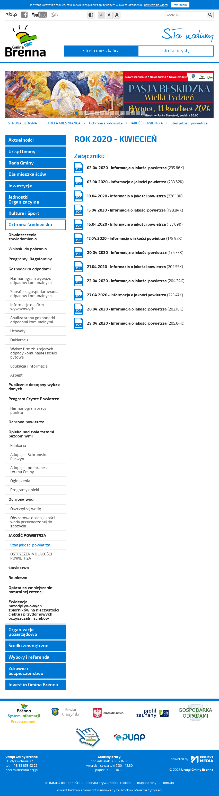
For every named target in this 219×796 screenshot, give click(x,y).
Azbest (16, 375)
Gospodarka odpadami (29, 268)
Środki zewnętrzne (28, 645)
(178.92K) (128, 238)
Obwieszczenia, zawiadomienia (23, 236)
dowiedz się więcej (156, 4)
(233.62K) (128, 181)
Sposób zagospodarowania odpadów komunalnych (34, 293)
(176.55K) (128, 252)
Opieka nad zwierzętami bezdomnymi (31, 433)
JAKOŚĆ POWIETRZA (146, 123)
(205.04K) (129, 323)
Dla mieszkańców (27, 174)
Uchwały (17, 330)
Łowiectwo (18, 567)
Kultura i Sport (23, 213)
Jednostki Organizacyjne (23, 199)
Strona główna (22, 123)
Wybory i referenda (28, 657)
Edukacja (18, 445)
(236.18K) (128, 196)
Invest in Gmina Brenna (33, 684)
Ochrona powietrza (26, 421)
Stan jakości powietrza (189, 123)
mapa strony (146, 783)
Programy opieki (24, 489)
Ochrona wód (20, 499)
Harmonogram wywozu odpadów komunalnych (31, 280)
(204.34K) (129, 280)
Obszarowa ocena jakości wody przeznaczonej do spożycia (32, 521)
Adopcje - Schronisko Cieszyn (29, 456)
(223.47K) (128, 294)
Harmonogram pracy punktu (28, 410)
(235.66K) (129, 167)
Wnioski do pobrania (27, 248)
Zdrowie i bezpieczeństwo (25, 670)
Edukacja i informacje (29, 366)
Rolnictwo (17, 577)
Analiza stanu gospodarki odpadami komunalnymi (32, 319)
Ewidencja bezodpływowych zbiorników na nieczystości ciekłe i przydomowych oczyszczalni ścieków (33, 609)
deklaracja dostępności (62, 783)
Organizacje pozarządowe (22, 632)
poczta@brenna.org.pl (21, 770)
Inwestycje (20, 185)
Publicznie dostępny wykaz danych (34, 386)
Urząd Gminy (22, 151)
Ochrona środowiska (106, 123)
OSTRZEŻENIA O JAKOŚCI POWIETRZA (31, 556)
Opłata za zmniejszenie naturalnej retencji (30, 589)
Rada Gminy (21, 163)
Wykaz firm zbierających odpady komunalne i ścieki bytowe (33, 352)
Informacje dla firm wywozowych (27, 306)
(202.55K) (128, 266)
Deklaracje (19, 339)
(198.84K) (128, 210)
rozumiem (180, 4)
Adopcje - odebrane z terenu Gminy (29, 469)
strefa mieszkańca (101, 50)
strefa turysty (176, 50)
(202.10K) (128, 309)
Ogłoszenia (20, 480)
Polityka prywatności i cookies (108, 783)
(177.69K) (128, 224)
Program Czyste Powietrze (33, 398)
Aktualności (21, 140)
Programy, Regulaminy (30, 258)
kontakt (168, 783)
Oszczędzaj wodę (25, 508)
